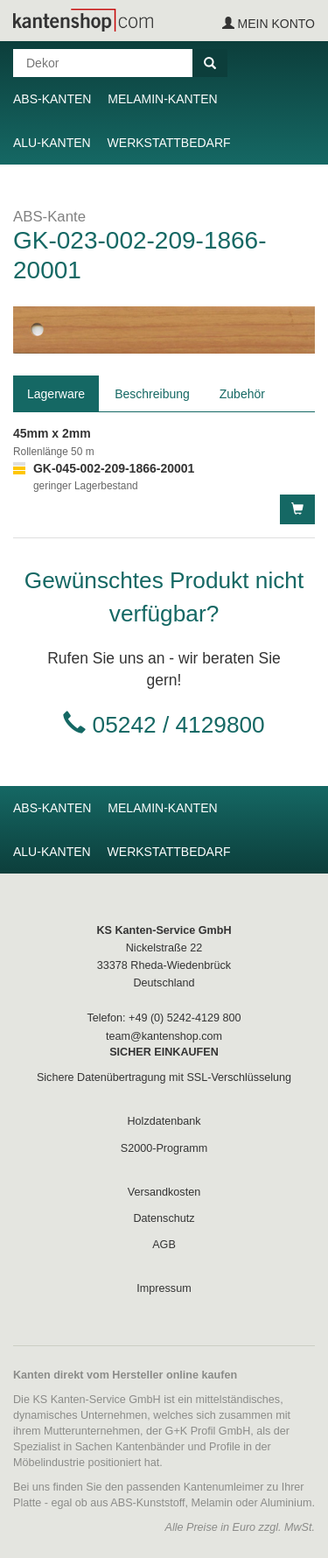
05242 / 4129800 (179, 725)
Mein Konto (268, 24)
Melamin (213, 1503)
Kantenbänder (150, 1447)
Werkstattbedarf (169, 143)
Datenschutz (163, 1218)
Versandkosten (164, 1192)
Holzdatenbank (163, 1121)
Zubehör (242, 394)
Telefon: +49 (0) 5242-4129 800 (164, 1018)
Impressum (163, 1288)
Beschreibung (152, 394)
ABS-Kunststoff (147, 1503)
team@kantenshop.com (164, 1036)
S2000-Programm (164, 1148)
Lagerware (56, 394)
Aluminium (286, 1503)
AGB (164, 1245)
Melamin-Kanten (162, 99)
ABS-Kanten (52, 99)
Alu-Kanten (52, 143)
